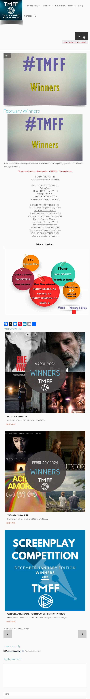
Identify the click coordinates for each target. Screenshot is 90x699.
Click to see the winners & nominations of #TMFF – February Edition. (45, 171)
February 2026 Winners (18, 515)
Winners (46, 5)
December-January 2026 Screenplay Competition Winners (35, 614)
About (70, 5)
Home (65, 42)
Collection (60, 5)
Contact (28, 15)
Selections (32, 5)
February (71, 42)
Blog (80, 5)
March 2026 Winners (16, 416)
